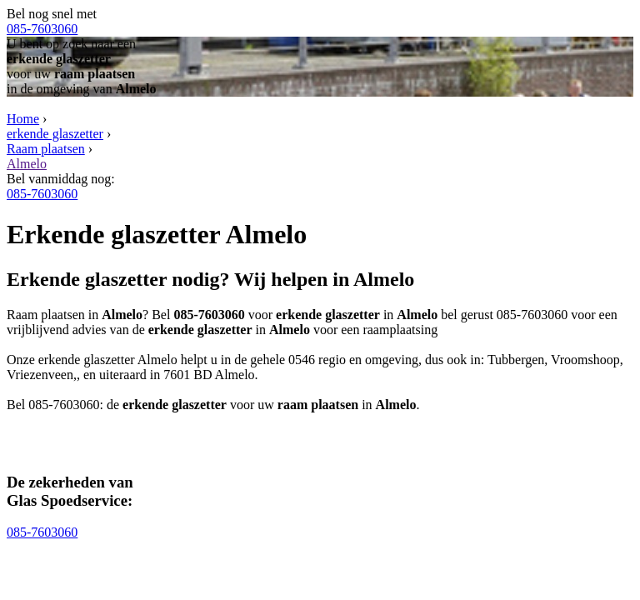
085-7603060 (42, 29)
